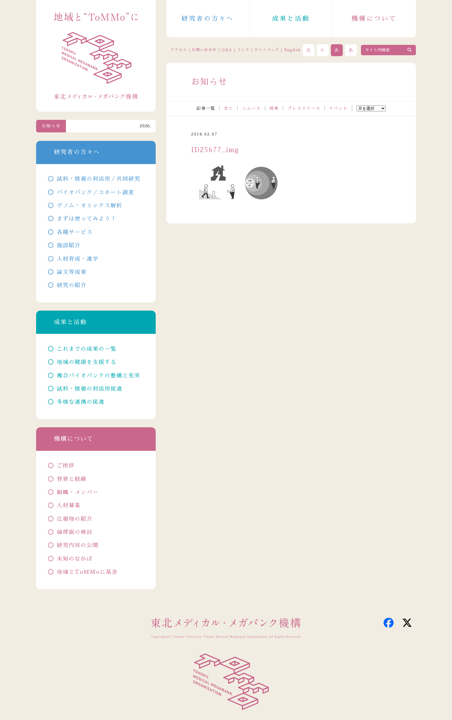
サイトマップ (266, 50)
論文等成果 (72, 272)
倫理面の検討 (75, 532)
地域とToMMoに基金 (87, 572)
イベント (338, 108)
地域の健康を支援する (86, 362)
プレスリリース (304, 108)
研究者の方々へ (207, 18)
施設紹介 (69, 245)
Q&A (226, 50)
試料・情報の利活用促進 (89, 389)
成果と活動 (291, 18)
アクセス (178, 50)
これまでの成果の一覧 (86, 349)
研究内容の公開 (78, 545)
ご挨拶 (66, 465)
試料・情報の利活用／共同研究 (98, 179)
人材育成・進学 (78, 259)
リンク (243, 50)
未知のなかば (75, 559)
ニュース (251, 108)
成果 (274, 108)
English (292, 50)
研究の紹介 (72, 285)
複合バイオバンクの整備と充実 (98, 375)
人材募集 (69, 505)
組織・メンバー (78, 492)
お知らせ (51, 126)
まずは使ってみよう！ (86, 218)
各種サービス (75, 232)
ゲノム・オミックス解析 (89, 205)
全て (228, 108)
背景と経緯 (72, 479)
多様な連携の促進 (81, 402)
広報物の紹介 (75, 519)
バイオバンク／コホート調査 (95, 192)
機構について (374, 18)
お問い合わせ (204, 50)
